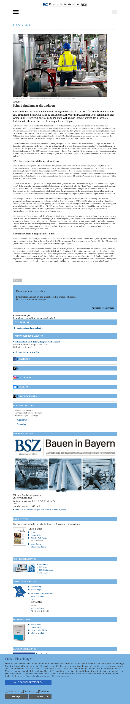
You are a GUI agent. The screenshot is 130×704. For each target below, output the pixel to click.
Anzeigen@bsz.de (37, 608)
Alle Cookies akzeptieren (28, 682)
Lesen (33, 532)
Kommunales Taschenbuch (36, 626)
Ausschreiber (23, 420)
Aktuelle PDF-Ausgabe (39, 538)
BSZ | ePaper (44, 564)
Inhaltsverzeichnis (37, 633)
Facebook (24, 359)
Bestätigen (16, 696)
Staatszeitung (36, 587)
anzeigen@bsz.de (32, 506)
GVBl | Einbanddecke (39, 630)
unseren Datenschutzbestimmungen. (35, 676)
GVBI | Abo (43, 573)
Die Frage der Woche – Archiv (27, 352)
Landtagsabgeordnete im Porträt (30, 328)
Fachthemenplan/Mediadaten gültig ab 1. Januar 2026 (40, 597)
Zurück (17, 280)
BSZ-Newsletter (28, 396)
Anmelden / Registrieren (103, 308)
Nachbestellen (36, 535)
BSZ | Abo (42, 567)
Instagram (25, 377)
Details (43, 696)
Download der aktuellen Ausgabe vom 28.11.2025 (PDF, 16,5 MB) (40, 509)
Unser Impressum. (61, 676)
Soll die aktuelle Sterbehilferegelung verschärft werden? (37, 342)
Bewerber (21, 424)
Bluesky (23, 387)
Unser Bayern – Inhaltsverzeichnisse (38, 545)
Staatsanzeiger (36, 589)
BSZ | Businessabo (46, 570)
